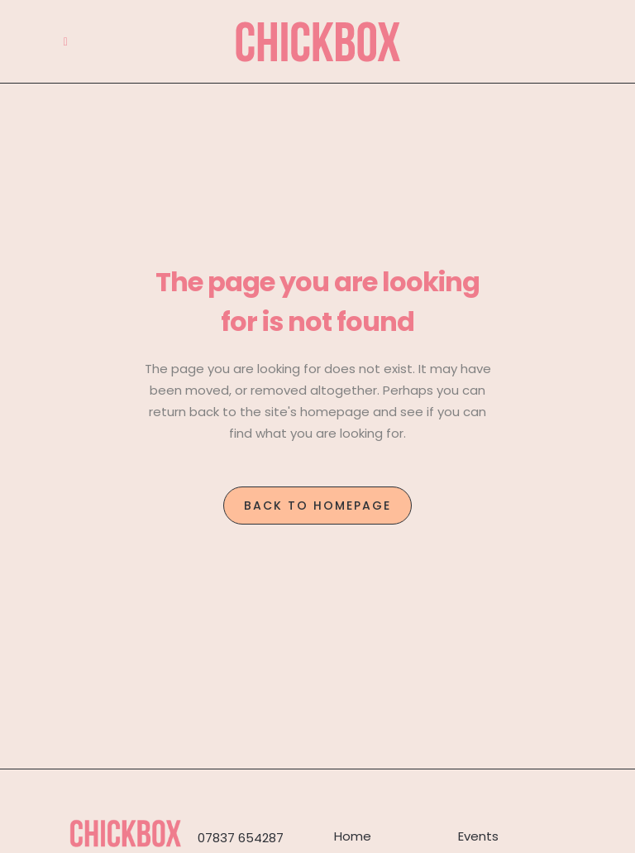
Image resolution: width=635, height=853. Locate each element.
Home (352, 836)
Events (478, 836)
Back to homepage (317, 505)
